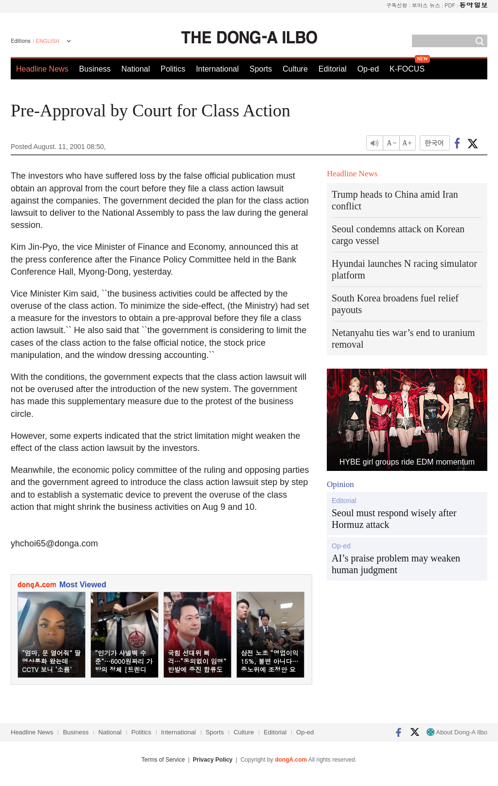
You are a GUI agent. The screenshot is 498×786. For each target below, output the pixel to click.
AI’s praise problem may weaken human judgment (396, 564)
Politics (172, 69)
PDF (450, 5)
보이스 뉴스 (426, 5)
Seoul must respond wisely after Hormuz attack (394, 518)
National (136, 69)
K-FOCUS (407, 69)
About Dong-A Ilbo (457, 732)
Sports (260, 69)
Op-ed (368, 69)
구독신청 (397, 5)
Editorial (333, 69)
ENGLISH (47, 41)
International (217, 69)
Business (95, 69)
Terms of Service (163, 759)
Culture (295, 69)
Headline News (42, 69)
